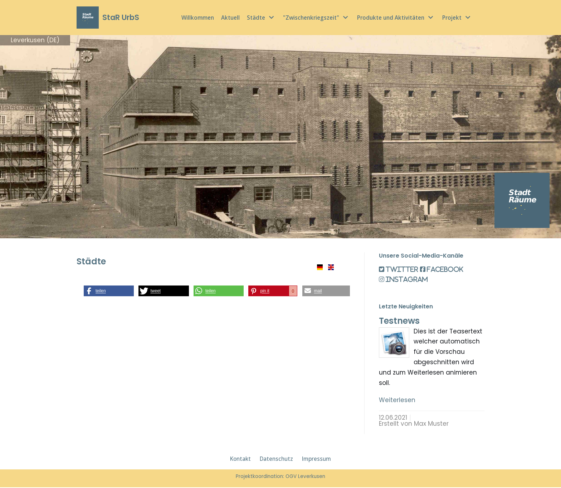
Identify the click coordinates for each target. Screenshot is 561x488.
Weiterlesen (397, 400)
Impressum (316, 459)
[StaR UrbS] (108, 17)
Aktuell (230, 17)
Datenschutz (276, 459)
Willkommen (197, 17)
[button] (109, 291)
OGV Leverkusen (305, 477)
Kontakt (240, 459)
